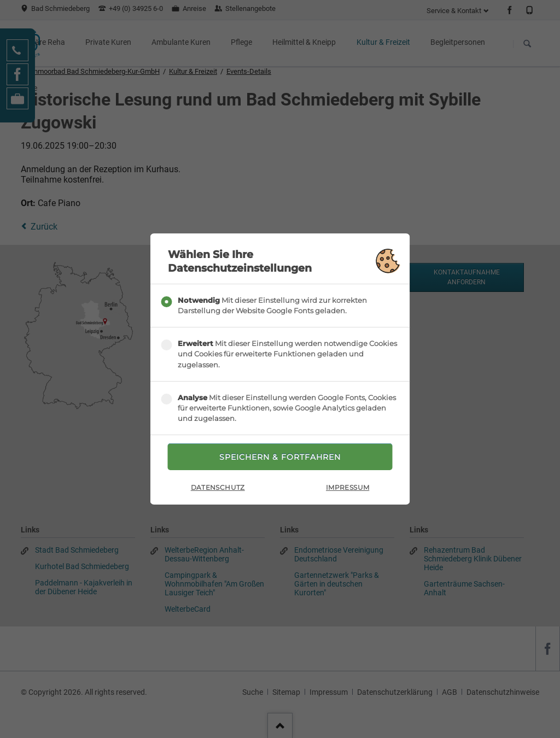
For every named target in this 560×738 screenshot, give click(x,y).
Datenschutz (218, 487)
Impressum (347, 487)
